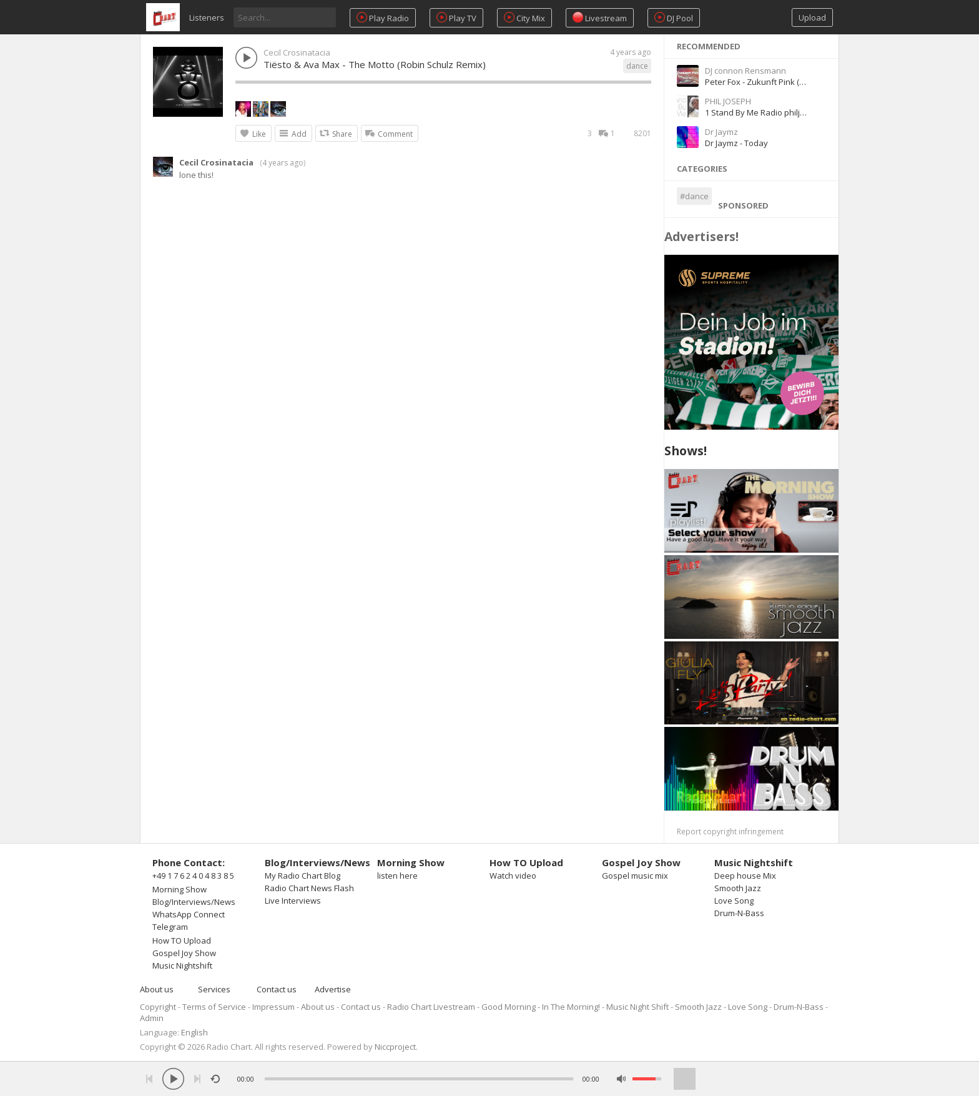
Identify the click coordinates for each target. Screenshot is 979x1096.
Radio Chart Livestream (431, 1006)
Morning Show (179, 889)
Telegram (170, 926)
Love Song (734, 900)
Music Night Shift (637, 1006)
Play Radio (383, 18)
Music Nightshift (182, 965)
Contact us (277, 989)
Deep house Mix (745, 875)
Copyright (158, 1006)
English (194, 1032)
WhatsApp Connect (188, 914)
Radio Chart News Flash (309, 888)
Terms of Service (214, 1006)
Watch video (513, 875)
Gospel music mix (635, 875)
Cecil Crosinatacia (296, 52)
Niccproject (395, 1046)
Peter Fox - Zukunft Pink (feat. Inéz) (771, 81)
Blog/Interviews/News (193, 901)
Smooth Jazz (737, 888)
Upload (812, 17)
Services (214, 989)
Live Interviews (293, 900)
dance (637, 66)
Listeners (206, 17)
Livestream (600, 18)
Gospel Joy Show (184, 953)
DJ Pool (673, 18)
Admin (152, 1018)
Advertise (333, 989)
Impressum (273, 1006)
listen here (397, 875)
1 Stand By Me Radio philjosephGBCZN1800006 (793, 112)
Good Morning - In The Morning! (540, 1006)
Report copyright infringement (730, 831)
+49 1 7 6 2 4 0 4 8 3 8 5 (193, 875)
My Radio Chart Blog (302, 875)
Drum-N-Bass (739, 913)
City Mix (524, 18)
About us (157, 989)
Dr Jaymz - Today (736, 143)
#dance (694, 196)
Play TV (456, 18)
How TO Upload (181, 940)
